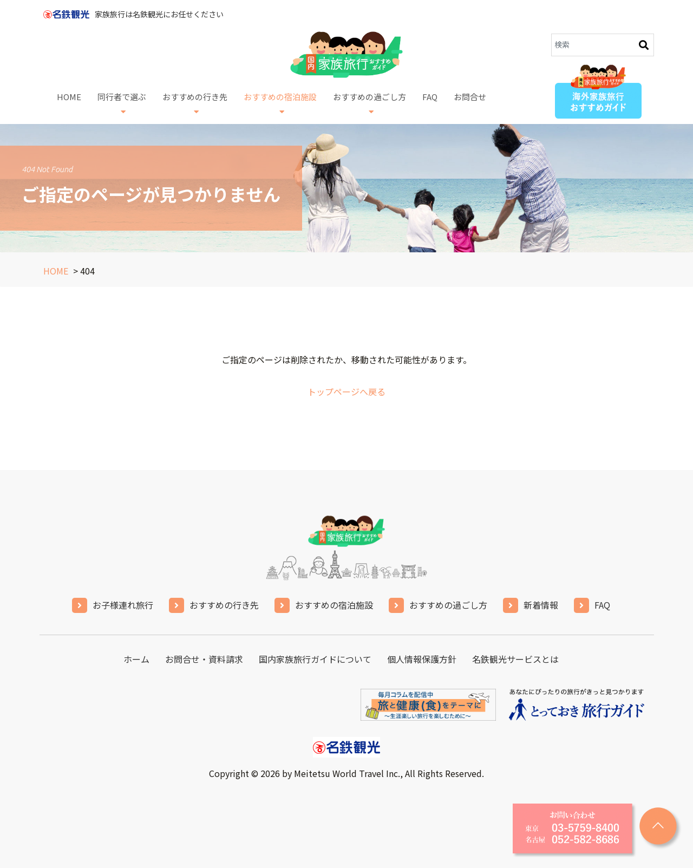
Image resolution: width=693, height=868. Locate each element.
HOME (69, 104)
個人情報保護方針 (421, 658)
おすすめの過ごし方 (369, 103)
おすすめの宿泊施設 (280, 103)
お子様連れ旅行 (123, 604)
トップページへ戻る (346, 391)
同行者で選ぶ (121, 103)
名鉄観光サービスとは (515, 658)
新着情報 (541, 604)
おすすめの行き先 (194, 103)
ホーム (136, 658)
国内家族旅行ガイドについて (315, 658)
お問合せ (470, 104)
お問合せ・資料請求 (204, 658)
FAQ (430, 104)
